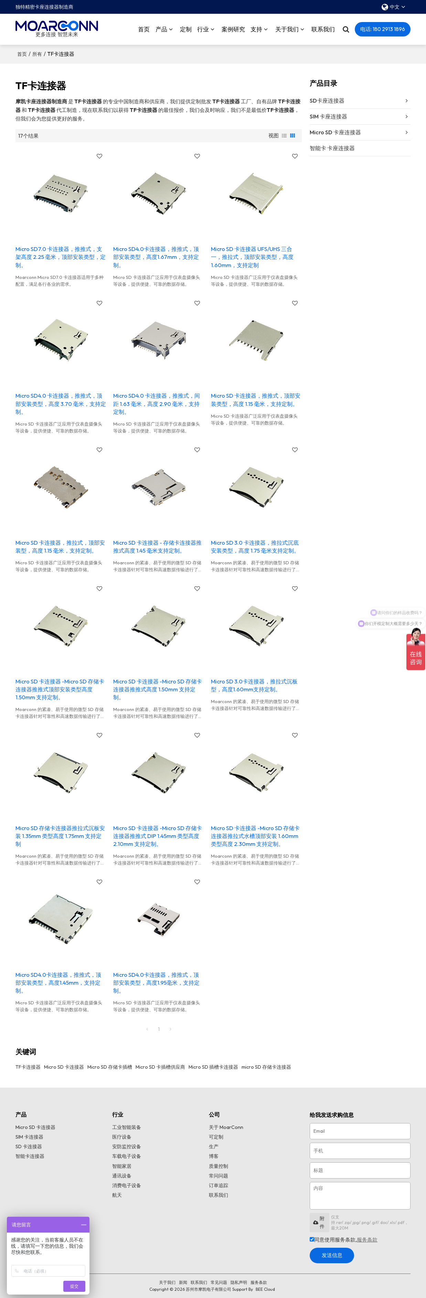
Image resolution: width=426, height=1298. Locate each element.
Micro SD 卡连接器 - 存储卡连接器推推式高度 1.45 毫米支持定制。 (157, 546)
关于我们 (287, 29)
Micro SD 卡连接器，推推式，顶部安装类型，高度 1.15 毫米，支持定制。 (255, 399)
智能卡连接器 (29, 1156)
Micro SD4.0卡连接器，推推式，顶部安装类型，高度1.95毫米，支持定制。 (156, 982)
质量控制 (218, 1166)
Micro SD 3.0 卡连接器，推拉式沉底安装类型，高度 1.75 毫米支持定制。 (255, 546)
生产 (214, 1146)
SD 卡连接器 (28, 1146)
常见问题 (219, 1282)
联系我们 (323, 29)
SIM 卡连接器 (29, 1137)
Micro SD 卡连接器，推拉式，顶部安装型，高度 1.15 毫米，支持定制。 (60, 546)
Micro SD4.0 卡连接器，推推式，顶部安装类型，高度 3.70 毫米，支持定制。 (60, 403)
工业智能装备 (126, 1127)
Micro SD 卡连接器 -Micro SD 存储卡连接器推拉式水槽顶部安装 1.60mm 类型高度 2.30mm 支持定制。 (255, 836)
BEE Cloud (265, 1289)
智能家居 (121, 1166)
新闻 (183, 1282)
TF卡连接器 (28, 1067)
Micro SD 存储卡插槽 (109, 1067)
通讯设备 (121, 1176)
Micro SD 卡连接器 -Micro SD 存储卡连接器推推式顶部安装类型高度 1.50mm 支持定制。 (59, 689)
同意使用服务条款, (343, 1239)
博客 (214, 1156)
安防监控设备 (126, 1146)
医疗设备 (121, 1137)
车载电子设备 (126, 1156)
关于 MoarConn (226, 1127)
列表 (284, 135)
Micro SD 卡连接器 (64, 1067)
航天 (117, 1195)
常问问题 (218, 1176)
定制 (186, 29)
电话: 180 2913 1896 (382, 29)
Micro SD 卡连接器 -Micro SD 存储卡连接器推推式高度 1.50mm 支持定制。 (157, 689)
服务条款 (367, 1239)
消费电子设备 (126, 1185)
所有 (37, 54)
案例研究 (233, 29)
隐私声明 (239, 1282)
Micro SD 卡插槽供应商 (160, 1067)
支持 (256, 29)
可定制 (216, 1137)
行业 (203, 29)
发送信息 (332, 1255)
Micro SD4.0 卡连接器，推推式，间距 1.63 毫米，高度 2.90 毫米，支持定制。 (156, 403)
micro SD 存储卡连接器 (266, 1067)
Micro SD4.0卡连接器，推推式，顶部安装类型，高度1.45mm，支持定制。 (58, 982)
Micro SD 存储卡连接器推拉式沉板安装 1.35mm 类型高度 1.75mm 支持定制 (60, 836)
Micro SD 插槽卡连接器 (213, 1067)
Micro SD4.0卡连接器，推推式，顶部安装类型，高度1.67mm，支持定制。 (156, 256)
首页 (144, 29)
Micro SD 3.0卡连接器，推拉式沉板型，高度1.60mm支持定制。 (254, 685)
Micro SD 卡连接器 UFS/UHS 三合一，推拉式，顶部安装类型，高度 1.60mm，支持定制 (252, 256)
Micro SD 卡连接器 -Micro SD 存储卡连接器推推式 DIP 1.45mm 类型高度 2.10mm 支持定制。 (157, 836)
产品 (161, 29)
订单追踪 (218, 1185)
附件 (318, 1222)
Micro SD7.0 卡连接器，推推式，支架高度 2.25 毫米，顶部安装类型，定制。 (60, 256)
